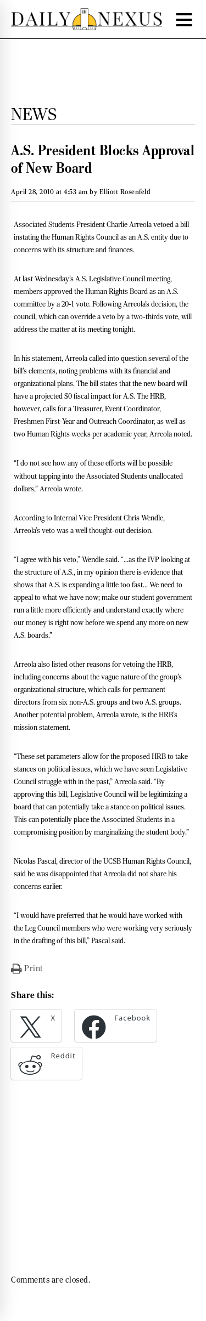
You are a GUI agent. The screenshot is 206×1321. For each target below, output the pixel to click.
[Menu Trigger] (184, 19)
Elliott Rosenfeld (125, 192)
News (34, 114)
